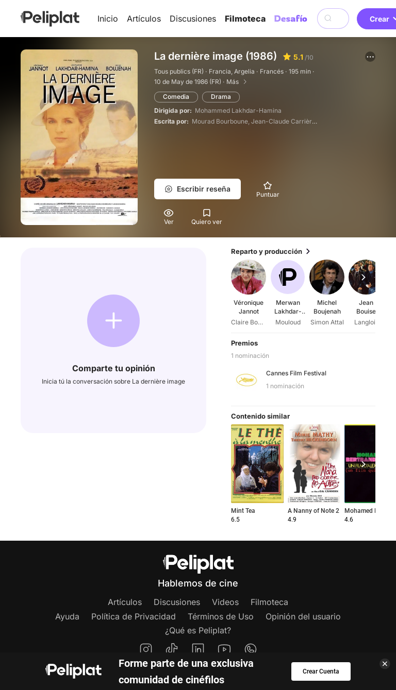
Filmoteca (245, 18)
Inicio (107, 18)
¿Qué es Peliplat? (198, 630)
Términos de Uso (221, 616)
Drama (221, 96)
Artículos (144, 18)
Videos (225, 602)
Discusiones (193, 18)
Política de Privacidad (133, 616)
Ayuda (67, 616)
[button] (370, 56)
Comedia (176, 96)
